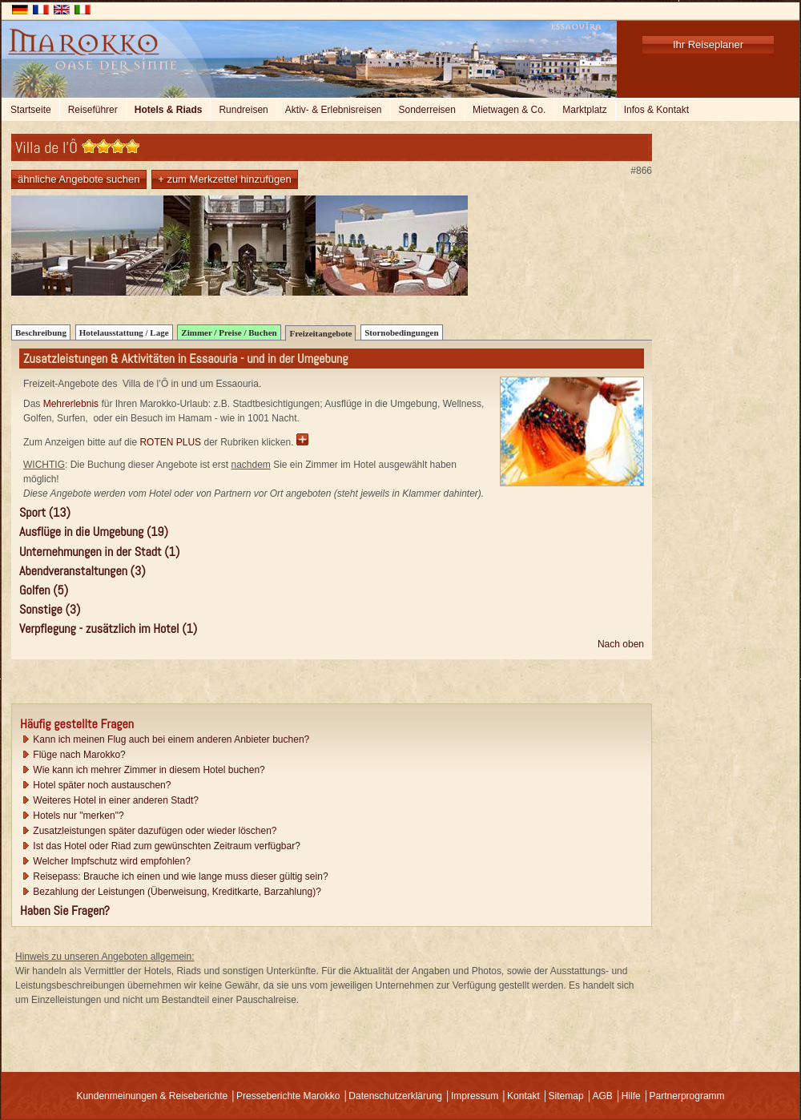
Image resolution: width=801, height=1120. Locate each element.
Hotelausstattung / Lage (124, 332)
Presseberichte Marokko (288, 1096)
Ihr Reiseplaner (708, 44)
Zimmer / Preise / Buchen (228, 332)
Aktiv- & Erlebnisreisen (333, 109)
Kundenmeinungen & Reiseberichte (151, 1096)
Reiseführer (93, 109)
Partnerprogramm (687, 1096)
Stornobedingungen (401, 332)
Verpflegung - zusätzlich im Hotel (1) (108, 628)
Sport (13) (44, 512)
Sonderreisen (427, 109)
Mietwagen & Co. (509, 109)
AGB (602, 1096)
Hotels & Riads (169, 109)
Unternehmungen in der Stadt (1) (99, 551)
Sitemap (566, 1096)
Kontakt (523, 1096)
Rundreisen (243, 109)
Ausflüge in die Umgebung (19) (93, 531)
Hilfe (631, 1096)
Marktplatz (584, 109)
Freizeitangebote (320, 333)
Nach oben (621, 644)
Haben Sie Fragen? (65, 910)
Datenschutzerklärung (395, 1096)
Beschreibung (40, 332)
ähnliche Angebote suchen (79, 179)
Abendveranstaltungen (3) (82, 570)
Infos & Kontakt (656, 109)
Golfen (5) (43, 590)
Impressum (474, 1096)
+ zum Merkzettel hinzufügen (225, 179)
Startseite (30, 109)
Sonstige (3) (49, 609)
